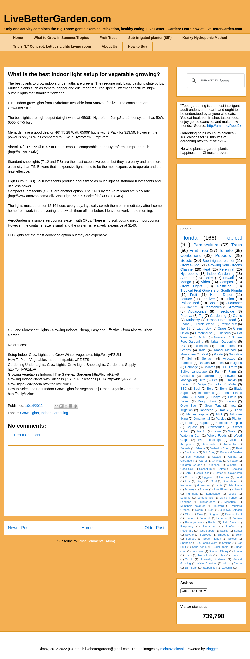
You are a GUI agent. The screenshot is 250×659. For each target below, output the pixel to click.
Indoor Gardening (54, 413)
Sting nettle (199, 546)
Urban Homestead (221, 320)
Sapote (205, 423)
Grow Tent (213, 405)
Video (205, 282)
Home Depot (221, 295)
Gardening (218, 316)
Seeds (186, 260)
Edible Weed (205, 324)
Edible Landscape (193, 371)
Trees (237, 245)
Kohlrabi (237, 489)
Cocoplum (205, 468)
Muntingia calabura (193, 505)
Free (188, 481)
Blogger (212, 649)
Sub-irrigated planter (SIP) (150, 38)
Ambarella (230, 444)
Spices (232, 538)
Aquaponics (197, 311)
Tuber (221, 555)
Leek (238, 410)
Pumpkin (230, 380)
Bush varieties (195, 456)
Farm (232, 371)
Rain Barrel (229, 522)
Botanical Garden (231, 452)
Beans (185, 324)
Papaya (186, 316)
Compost (227, 282)
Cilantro (232, 464)
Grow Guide (190, 265)
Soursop (191, 538)
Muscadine (188, 354)
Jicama (204, 489)
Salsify (224, 530)
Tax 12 (191, 307)
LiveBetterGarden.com (57, 18)
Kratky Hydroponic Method (204, 38)
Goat (214, 481)
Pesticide (224, 286)
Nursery (219, 337)
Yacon (238, 563)
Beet (239, 448)
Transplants (205, 555)
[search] (215, 81)
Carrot (203, 460)
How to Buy (137, 46)
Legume (185, 497)
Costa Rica (203, 472)
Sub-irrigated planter (219, 261)
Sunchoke (198, 551)
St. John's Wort (207, 542)
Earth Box (204, 328)
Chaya (216, 397)
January (190, 489)
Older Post (154, 527)
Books (213, 303)
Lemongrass (205, 497)
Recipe (201, 384)
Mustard (219, 505)
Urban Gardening (223, 341)
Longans (185, 501)
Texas (217, 431)
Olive (188, 514)
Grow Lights (29, 413)
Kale (202, 350)
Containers (190, 255)
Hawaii (228, 278)
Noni (211, 509)
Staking (227, 542)
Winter (232, 384)
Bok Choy (209, 452)
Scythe (189, 534)
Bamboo (186, 363)
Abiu (233, 439)
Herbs (208, 278)
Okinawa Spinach (231, 509)
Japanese (207, 410)
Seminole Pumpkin (229, 423)
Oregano (214, 514)
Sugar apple (220, 546)
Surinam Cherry (218, 551)
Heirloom (186, 485)
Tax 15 (201, 431)
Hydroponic (189, 274)
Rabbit (212, 522)
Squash (192, 427)
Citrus (232, 397)
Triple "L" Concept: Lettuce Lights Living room (52, 46)
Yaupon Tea (209, 567)
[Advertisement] (86, 480)
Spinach (208, 358)
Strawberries (215, 427)
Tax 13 (185, 328)
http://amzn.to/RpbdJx (224, 126)
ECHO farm (229, 367)
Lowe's (230, 376)
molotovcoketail (172, 649)
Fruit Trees (109, 38)
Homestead (204, 485)
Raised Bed (189, 303)
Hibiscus (225, 333)
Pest (205, 354)
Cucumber (234, 303)
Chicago (233, 460)
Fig (201, 316)
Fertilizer (208, 299)
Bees (220, 363)
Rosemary (186, 530)
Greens (185, 350)
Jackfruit (210, 376)
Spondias (186, 542)
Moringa (186, 380)
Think (188, 555)
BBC (183, 388)
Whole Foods (217, 435)
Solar (239, 534)
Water (232, 431)
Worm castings (209, 440)
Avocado (229, 358)
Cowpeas (191, 477)
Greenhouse (203, 333)
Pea (215, 380)
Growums (187, 376)
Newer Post (19, 527)
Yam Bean (191, 567)
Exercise (224, 477)
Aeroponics (187, 444)
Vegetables (213, 307)
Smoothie (223, 534)
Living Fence (228, 497)
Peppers (223, 255)
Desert (185, 401)
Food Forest (226, 346)
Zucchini (227, 567)
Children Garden (191, 464)
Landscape (213, 493)
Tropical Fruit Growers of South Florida (211, 290)
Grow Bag (188, 405)
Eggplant (208, 477)
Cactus (216, 456)
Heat (206, 269)
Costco (218, 472)
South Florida (212, 538)
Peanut (189, 518)
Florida (189, 238)
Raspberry (187, 526)
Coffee (222, 468)
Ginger (201, 481)
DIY (183, 346)
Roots (190, 423)
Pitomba (221, 518)
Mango (185, 282)
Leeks (232, 493)
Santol (238, 530)
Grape (222, 328)
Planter (237, 418)
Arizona (200, 448)
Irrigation (186, 410)
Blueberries (206, 393)
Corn (188, 472)
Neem (199, 509)
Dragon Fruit (207, 401)
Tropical (232, 238)
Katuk (224, 410)
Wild (225, 563)
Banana (204, 363)
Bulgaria (236, 363)
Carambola (187, 460)
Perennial (227, 269)
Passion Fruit (233, 514)
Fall (217, 371)
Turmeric (236, 555)
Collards (209, 367)
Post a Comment (27, 435)
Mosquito (230, 501)
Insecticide (226, 311)
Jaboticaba (235, 485)
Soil (189, 358)
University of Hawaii (213, 559)
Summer (187, 278)
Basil (197, 388)
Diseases (201, 346)
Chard (199, 397)
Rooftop (231, 526)
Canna (232, 456)
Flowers (230, 401)
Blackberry (191, 452)
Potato (218, 354)
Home (18, 38)
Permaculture (206, 245)
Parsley (221, 418)
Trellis (217, 384)
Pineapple (205, 518)
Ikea (233, 405)
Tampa (238, 551)
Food (239, 477)
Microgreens (208, 501)
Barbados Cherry (220, 448)
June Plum (220, 489)
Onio (200, 514)
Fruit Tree (199, 250)
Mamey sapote (197, 414)
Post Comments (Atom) (97, 541)
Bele (210, 388)
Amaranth (209, 444)
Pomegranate (193, 522)
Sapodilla (235, 354)
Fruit (193, 295)
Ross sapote (206, 530)
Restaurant (209, 526)
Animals (185, 448)
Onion (229, 299)
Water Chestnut (207, 563)
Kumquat (192, 493)
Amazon (235, 307)
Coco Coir (187, 468)
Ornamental (202, 418)
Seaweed (206, 534)
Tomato (226, 250)
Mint (219, 414)
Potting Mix (229, 324)
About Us (109, 46)
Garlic (237, 316)
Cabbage (191, 367)
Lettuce (186, 299)
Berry (224, 388)
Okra (201, 380)
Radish (185, 384)
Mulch (203, 337)
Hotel (220, 485)
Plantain (237, 518)
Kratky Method (225, 350)
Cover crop (235, 472)
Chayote (217, 460)
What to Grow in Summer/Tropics (61, 38)
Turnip (189, 559)
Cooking (237, 468)
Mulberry (193, 320)
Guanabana (230, 481)
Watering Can (190, 435)
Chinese (215, 464)
